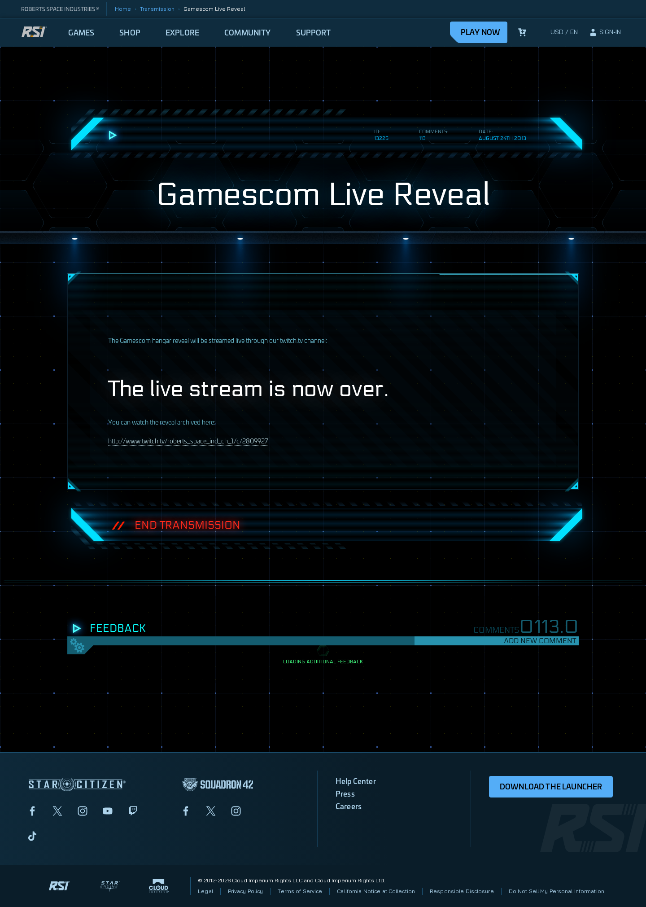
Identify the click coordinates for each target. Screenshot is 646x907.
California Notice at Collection (376, 891)
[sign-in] (604, 32)
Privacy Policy (245, 891)
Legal (205, 891)
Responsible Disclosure (462, 891)
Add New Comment (540, 640)
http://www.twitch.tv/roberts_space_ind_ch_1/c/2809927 (188, 440)
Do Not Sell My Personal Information (556, 891)
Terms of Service (300, 891)
